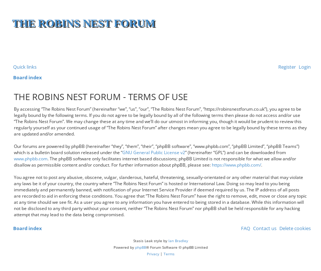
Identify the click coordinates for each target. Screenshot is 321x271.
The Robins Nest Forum (83, 23)
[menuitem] (303, 67)
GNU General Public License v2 (153, 152)
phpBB (140, 247)
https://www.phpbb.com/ (236, 165)
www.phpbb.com (30, 159)
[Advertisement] (223, 47)
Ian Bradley (178, 240)
